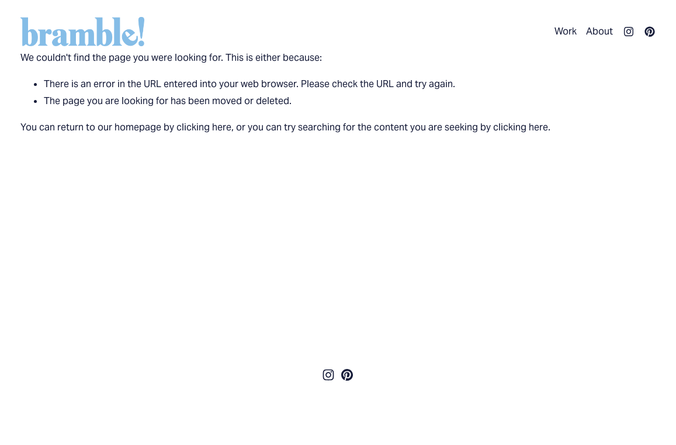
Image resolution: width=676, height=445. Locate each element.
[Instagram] (629, 31)
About (599, 31)
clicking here (203, 127)
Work (565, 31)
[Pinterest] (650, 31)
